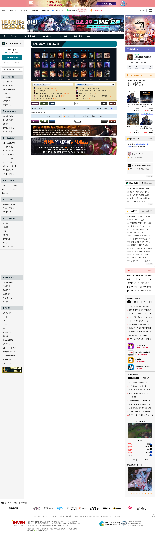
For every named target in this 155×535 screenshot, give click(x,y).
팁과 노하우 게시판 (8, 116)
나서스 (99, 60)
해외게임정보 (7, 332)
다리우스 (83, 70)
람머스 (45, 79)
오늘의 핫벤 (6, 286)
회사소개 (37, 516)
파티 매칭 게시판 (8, 162)
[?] (113, 85)
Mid (3, 189)
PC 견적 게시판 (7, 298)
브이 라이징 (6, 344)
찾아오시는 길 (107, 516)
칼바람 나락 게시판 (8, 174)
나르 (83, 60)
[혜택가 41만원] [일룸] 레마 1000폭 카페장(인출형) (140, 275)
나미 (91, 60)
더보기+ (150, 49)
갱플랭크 (52, 60)
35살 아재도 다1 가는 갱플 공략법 (89, 88)
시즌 (41, 108)
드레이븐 (99, 70)
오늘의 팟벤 (6, 290)
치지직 (5, 317)
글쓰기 (112, 103)
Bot (14, 189)
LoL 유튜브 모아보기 (9, 204)
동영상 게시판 (7, 212)
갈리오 (45, 60)
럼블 (60, 79)
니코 (68, 70)
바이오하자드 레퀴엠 (9, 356)
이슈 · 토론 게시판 (8, 155)
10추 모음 (7, 97)
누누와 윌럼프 (53, 70)
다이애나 (91, 70)
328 (94, 116)
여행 (4, 328)
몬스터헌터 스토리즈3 (9, 352)
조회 (106, 108)
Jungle (15, 185)
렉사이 (91, 79)
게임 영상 (5, 336)
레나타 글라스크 (69, 79)
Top (3, 185)
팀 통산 (5, 231)
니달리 (60, 70)
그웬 (76, 60)
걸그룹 (5, 325)
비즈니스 (45, 516)
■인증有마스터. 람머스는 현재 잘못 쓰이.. (50, 93)
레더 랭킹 (5, 243)
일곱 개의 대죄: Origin (9, 348)
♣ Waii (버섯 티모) (44, 91)
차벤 (4, 321)
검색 (20, 69)
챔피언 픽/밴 (6, 239)
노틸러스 (37, 70)
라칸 (37, 79)
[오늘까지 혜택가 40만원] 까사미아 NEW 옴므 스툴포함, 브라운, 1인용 (140, 279)
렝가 (107, 79)
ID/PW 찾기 (16, 63)
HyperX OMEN (8, 340)
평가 (113, 108)
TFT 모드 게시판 (8, 170)
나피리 (107, 60)
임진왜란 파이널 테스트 (142, 57)
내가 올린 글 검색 (52, 103)
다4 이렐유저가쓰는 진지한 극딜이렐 (48, 96)
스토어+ (150, 75)
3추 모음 (6, 93)
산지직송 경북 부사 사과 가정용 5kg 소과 (140, 283)
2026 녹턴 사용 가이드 (43, 88)
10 (88, 116)
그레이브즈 (68, 60)
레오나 (83, 79)
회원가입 (7, 63)
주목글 (44, 103)
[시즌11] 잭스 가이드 (85, 93)
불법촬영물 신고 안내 (93, 516)
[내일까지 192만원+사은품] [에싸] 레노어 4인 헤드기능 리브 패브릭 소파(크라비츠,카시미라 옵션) (140, 291)
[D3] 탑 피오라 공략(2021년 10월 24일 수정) (93, 91)
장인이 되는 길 (83, 98)
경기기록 (5, 223)
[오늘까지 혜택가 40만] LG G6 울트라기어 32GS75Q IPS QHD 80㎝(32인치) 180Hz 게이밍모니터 (140, 287)
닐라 (76, 70)
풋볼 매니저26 (7, 363)
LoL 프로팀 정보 (8, 247)
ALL (45, 50)
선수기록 (5, 227)
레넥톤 (76, 79)
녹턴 (45, 70)
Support (5, 193)
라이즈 (107, 70)
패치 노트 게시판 (8, 120)
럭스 (52, 79)
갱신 (98, 108)
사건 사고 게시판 (8, 158)
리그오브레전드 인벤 (14, 43)
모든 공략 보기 (35, 103)
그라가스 (60, 60)
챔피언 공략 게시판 (8, 128)
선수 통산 (5, 235)
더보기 (145, 460)
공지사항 (117, 516)
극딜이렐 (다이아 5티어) (44, 98)
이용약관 (54, 516)
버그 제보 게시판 (8, 132)
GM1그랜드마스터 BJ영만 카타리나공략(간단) (93, 96)
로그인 (142, 10)
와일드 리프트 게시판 (9, 166)
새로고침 (148, 176)
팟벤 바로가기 (7, 313)
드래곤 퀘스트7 (7, 359)
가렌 (37, 60)
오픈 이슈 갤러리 (8, 282)
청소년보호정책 (79, 516)
